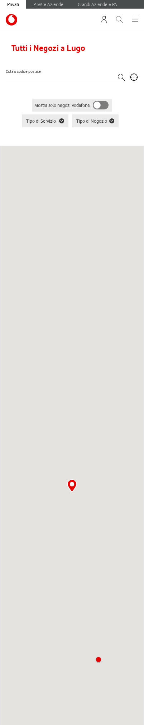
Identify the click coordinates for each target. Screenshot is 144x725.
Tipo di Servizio (45, 121)
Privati (13, 4)
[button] (98, 659)
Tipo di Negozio (95, 121)
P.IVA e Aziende (48, 4)
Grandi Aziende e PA (97, 4)
